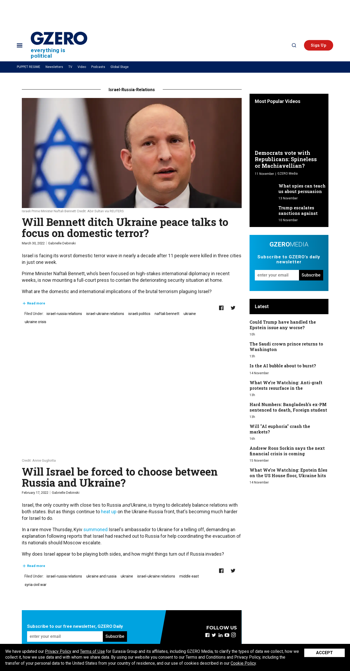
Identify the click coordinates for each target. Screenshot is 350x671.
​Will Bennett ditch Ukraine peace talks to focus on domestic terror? (125, 227)
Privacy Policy (58, 651)
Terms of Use (92, 651)
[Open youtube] (227, 635)
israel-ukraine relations (105, 314)
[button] (318, 45)
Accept (324, 652)
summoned (95, 529)
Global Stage (119, 67)
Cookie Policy (243, 663)
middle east (189, 576)
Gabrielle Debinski (62, 243)
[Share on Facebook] (221, 308)
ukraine (190, 314)
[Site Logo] (59, 45)
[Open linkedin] (220, 635)
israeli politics (139, 314)
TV (70, 67)
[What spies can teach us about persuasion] (265, 189)
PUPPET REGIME (28, 67)
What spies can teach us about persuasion (302, 188)
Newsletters (54, 67)
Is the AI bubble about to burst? (283, 365)
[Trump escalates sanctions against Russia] (265, 211)
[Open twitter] (214, 635)
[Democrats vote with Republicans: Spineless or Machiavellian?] (289, 128)
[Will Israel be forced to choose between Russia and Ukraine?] (132, 402)
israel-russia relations (64, 314)
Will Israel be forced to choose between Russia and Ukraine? (120, 477)
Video (82, 67)
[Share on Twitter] (233, 308)
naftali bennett (167, 314)
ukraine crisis (35, 322)
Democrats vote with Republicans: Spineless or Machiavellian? (286, 159)
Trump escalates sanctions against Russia (298, 213)
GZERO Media (287, 173)
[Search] (294, 45)
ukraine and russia (101, 576)
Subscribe (114, 636)
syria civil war (36, 585)
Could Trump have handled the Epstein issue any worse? (283, 324)
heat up (108, 511)
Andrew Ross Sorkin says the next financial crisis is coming (287, 450)
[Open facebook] (207, 635)
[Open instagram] (233, 635)
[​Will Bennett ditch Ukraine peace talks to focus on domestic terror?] (132, 153)
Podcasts (98, 67)
